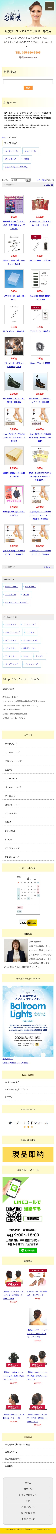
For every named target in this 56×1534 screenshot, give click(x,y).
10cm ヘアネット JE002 (40, 363)
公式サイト (8, 1059)
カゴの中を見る (12, 1082)
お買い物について (28, 1495)
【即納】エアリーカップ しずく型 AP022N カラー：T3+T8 (14, 1295)
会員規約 (9, 1466)
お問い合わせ (28, 1507)
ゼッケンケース (11, 151)
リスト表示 (41, 180)
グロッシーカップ (12, 632)
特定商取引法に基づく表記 (17, 1444)
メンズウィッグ (11, 664)
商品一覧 (28, 1489)
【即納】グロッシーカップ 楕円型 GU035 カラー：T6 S (37, 1418)
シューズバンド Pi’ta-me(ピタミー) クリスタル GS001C (14, 437)
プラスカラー (10, 648)
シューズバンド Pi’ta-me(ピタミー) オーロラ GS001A (40, 437)
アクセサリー (10, 656)
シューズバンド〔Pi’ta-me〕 (16, 167)
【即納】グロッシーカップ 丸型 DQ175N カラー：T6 (37, 1375)
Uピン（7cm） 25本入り (40, 260)
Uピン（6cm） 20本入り (14, 331)
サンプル (39, 656)
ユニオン (30, 632)
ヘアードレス (10, 640)
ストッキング (10, 159)
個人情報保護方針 (13, 1459)
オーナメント (10, 624)
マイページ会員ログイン (16, 1089)
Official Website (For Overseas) (16, 1063)
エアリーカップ (29, 624)
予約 (28, 1501)
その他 (26, 159)
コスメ (26, 656)
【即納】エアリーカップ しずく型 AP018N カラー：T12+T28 (38, 1333)
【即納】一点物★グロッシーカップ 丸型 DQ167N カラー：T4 (13, 1375)
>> (52, 185)
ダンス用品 (10, 831)
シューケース (30, 151)
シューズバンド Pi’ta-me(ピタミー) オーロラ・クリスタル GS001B (40, 515)
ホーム (4, 137)
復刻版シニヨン (29, 648)
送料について (11, 1452)
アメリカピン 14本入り (40, 331)
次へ (48, 185)
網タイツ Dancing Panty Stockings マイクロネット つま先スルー (40, 476)
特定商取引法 (28, 1513)
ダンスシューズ (31, 664)
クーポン (9, 1096)
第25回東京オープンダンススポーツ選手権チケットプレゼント (14, 225)
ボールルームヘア (30, 640)
